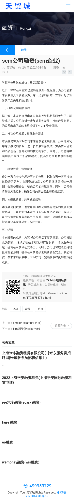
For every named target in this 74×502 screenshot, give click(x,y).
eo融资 (7, 442)
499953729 (40, 485)
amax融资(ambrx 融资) (27, 322)
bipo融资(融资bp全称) (26, 328)
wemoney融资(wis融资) (20, 462)
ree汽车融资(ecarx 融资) (21, 402)
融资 (56, 67)
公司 (15, 308)
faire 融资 (9, 422)
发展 (28, 308)
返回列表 (60, 325)
